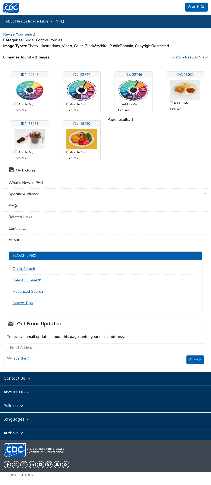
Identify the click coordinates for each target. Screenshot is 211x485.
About (14, 239)
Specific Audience (24, 194)
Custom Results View (189, 57)
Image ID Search (27, 280)
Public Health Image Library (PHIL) (34, 21)
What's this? (18, 358)
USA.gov (27, 475)
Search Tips (23, 303)
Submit (195, 359)
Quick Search (24, 268)
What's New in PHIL (26, 182)
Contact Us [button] (17, 378)
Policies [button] (14, 405)
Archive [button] (14, 433)
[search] (196, 7)
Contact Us (18, 228)
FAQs (13, 205)
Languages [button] (17, 419)
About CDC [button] (17, 392)
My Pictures (22, 170)
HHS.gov (10, 475)
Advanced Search (28, 291)
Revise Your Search (19, 34)
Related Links (20, 216)
